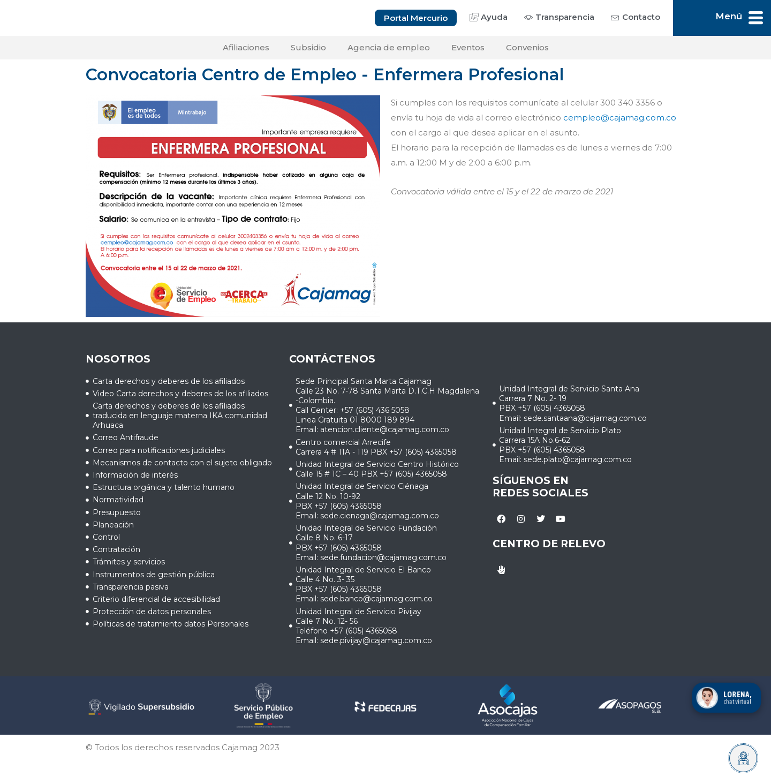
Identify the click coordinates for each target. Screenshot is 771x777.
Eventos (468, 50)
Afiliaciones (246, 50)
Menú (728, 17)
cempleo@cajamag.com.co (619, 120)
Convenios (527, 50)
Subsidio (308, 50)
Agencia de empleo (388, 50)
